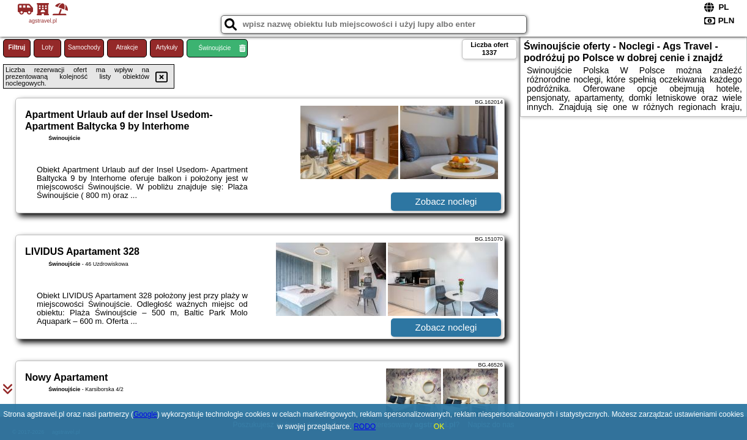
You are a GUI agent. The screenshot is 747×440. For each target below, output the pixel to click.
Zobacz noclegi (446, 201)
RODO (365, 426)
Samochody (84, 47)
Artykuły (167, 47)
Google (145, 414)
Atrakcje (127, 47)
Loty (47, 47)
